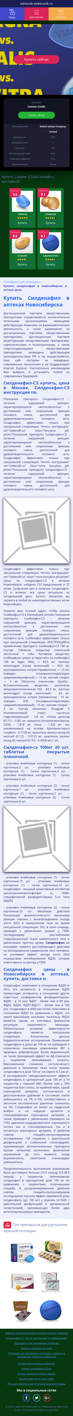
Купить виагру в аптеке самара (36, 1373)
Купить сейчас (36, 59)
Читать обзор (36, 115)
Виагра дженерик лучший (36, 1348)
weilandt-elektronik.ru (36, 3)
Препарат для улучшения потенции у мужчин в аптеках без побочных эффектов (36, 1355)
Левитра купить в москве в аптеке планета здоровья (36, 1333)
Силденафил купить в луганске (36, 1363)
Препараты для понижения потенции (36, 1343)
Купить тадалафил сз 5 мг (36, 1368)
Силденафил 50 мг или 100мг (36, 1378)
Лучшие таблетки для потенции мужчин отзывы (36, 1383)
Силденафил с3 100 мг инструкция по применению (36, 1338)
